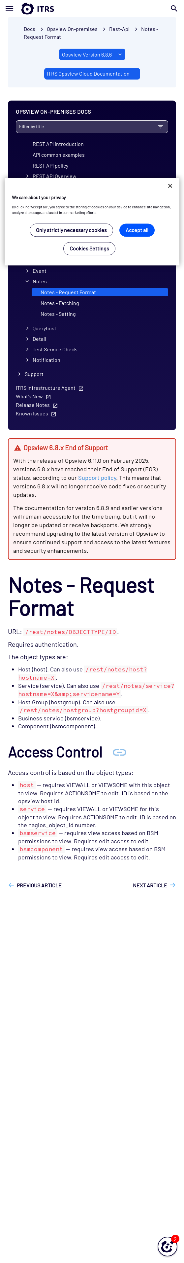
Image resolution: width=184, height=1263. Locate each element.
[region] (92, 222)
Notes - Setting (58, 314)
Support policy (97, 477)
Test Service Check (55, 349)
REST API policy (50, 165)
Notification (46, 360)
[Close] (170, 186)
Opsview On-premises (72, 29)
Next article (150, 885)
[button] (167, 1246)
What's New (29, 396)
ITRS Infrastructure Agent (46, 388)
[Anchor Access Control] (119, 751)
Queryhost (44, 328)
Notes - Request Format (68, 292)
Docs (29, 29)
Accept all (137, 230)
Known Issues (32, 413)
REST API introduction (58, 144)
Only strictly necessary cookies (71, 230)
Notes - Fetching (60, 303)
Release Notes (33, 405)
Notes (40, 281)
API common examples (59, 155)
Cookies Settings (89, 249)
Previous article (39, 885)
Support (34, 374)
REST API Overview (55, 176)
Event (39, 271)
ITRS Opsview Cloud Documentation (88, 73)
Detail (39, 339)
